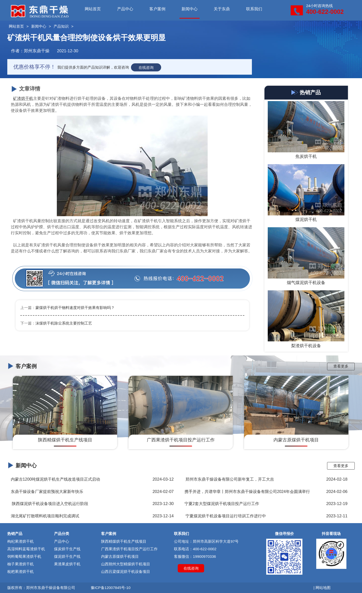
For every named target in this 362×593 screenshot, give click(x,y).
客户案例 (157, 9)
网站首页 (93, 9)
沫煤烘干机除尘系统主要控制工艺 (63, 323)
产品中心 (125, 9)
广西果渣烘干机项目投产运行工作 (129, 549)
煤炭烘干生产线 (67, 549)
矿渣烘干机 (23, 98)
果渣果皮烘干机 (67, 564)
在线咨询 (146, 67)
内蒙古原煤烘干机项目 (120, 556)
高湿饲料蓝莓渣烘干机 (26, 549)
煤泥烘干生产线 (67, 556)
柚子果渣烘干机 (20, 564)
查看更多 (340, 366)
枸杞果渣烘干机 (20, 541)
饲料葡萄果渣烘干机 (24, 556)
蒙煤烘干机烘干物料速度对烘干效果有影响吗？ (75, 307)
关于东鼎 (222, 9)
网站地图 (323, 587)
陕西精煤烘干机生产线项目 (123, 541)
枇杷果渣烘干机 (20, 571)
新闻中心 (190, 9)
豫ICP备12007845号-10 (110, 587)
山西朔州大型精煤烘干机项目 (125, 564)
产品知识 (61, 26)
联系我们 (254, 9)
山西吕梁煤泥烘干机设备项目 (125, 571)
